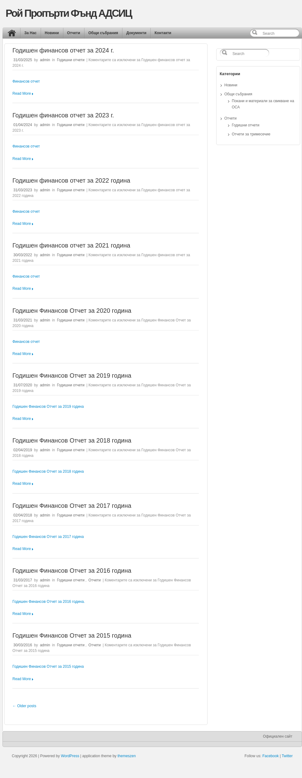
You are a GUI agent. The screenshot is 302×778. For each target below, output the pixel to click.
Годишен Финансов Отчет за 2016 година (71, 570)
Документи (136, 33)
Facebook (270, 756)
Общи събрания (103, 33)
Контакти (162, 33)
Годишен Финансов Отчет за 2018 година (71, 440)
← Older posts (24, 706)
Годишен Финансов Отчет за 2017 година (71, 505)
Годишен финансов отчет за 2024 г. (63, 50)
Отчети (73, 33)
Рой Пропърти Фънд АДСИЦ (68, 13)
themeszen (126, 756)
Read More (21, 93)
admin (45, 60)
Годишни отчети (71, 60)
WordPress (70, 756)
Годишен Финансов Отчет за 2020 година (71, 310)
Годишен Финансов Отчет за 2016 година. (48, 601)
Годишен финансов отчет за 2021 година (71, 245)
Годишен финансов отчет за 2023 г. (63, 115)
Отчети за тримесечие (251, 134)
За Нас (30, 33)
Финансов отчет (26, 81)
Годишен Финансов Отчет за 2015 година (71, 635)
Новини (52, 33)
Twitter (287, 756)
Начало (13, 34)
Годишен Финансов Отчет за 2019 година (71, 375)
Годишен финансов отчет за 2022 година (71, 180)
